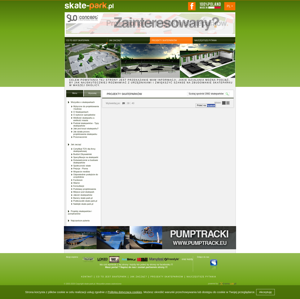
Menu (74, 93)
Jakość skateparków (82, 195)
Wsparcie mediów (81, 171)
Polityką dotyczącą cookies (125, 292)
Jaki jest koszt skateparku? (85, 128)
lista (228, 103)
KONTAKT (87, 277)
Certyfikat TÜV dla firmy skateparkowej (84, 150)
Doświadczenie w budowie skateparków (85, 161)
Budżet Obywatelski (82, 154)
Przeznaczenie (80, 137)
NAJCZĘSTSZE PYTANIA (201, 277)
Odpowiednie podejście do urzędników (85, 175)
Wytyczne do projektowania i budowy (86, 107)
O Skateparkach (80, 112)
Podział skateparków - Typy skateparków (86, 124)
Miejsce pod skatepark (83, 192)
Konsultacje (78, 186)
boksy (224, 103)
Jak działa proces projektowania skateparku (85, 132)
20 (123, 103)
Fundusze (77, 180)
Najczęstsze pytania (80, 220)
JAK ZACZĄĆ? (138, 277)
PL (229, 6)
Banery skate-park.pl (83, 198)
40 (133, 103)
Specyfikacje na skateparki (85, 157)
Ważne (76, 183)
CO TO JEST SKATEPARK (111, 277)
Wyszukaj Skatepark (92, 94)
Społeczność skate (82, 166)
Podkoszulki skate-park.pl (85, 201)
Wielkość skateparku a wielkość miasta (83, 119)
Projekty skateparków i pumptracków (80, 212)
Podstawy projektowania (84, 189)
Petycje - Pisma (80, 168)
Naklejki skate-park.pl (83, 204)
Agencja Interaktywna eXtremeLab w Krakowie (227, 282)
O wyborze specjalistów (84, 115)
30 (128, 103)
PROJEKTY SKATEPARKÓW (167, 277)
